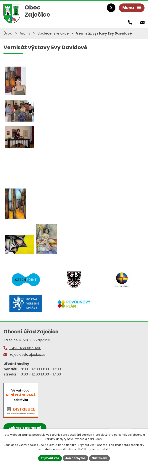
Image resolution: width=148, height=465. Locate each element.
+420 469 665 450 (25, 348)
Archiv (25, 33)
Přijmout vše (50, 458)
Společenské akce (53, 33)
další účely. (95, 439)
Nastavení (99, 458)
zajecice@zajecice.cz (27, 354)
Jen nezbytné (75, 458)
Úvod (7, 33)
